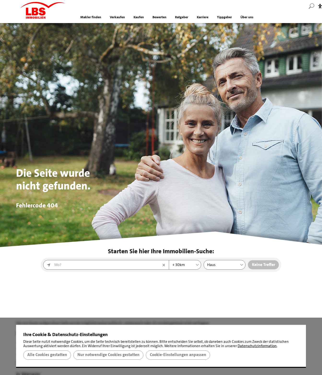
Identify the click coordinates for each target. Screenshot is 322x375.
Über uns (246, 16)
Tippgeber (224, 16)
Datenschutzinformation (257, 346)
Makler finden (90, 16)
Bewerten (159, 16)
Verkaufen (117, 16)
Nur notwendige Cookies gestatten (108, 354)
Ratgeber (181, 16)
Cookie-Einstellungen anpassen (178, 354)
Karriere (202, 16)
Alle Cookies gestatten (47, 354)
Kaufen (139, 16)
